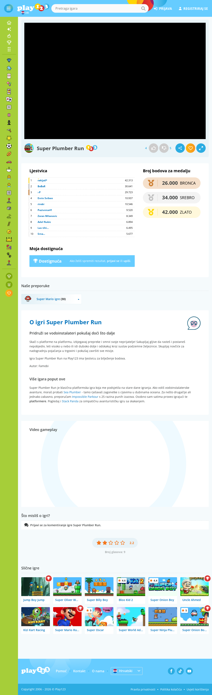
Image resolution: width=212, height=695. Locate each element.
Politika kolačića (171, 689)
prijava (163, 8)
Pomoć (61, 671)
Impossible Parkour (85, 397)
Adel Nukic (44, 222)
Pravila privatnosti (143, 689)
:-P (39, 192)
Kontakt (79, 671)
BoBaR (41, 186)
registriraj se (193, 8)
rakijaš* (42, 180)
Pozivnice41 (45, 210)
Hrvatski (122, 671)
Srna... (41, 234)
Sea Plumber (72, 392)
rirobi (41, 204)
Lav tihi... (43, 228)
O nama (98, 671)
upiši (126, 261)
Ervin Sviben (45, 198)
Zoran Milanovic (47, 216)
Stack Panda (70, 401)
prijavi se (113, 261)
